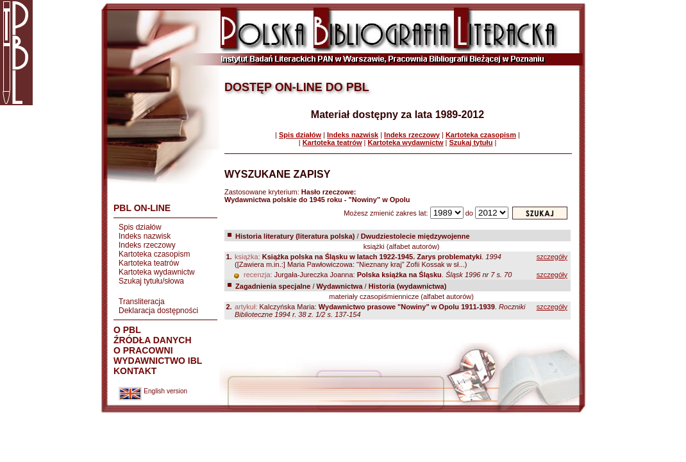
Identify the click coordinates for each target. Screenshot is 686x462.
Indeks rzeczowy (147, 245)
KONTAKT (134, 371)
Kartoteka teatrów (149, 263)
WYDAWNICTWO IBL (157, 360)
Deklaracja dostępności (158, 310)
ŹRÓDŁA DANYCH (152, 340)
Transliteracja (142, 301)
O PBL (127, 330)
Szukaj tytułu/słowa (151, 281)
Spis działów (140, 227)
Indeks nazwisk (145, 236)
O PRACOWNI (143, 350)
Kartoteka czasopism (154, 254)
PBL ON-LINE (142, 208)
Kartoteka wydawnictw (157, 272)
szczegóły (552, 257)
